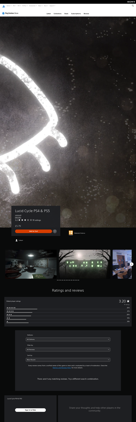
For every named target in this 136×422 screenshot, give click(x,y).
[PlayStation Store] (11, 11)
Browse (86, 12)
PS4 (19, 5)
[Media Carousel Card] (31, 262)
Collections (57, 12)
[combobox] (68, 337)
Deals (66, 12)
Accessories (32, 5)
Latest (49, 12)
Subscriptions (76, 12)
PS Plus (24, 5)
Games (8, 5)
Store (45, 5)
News (39, 5)
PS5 (14, 5)
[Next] (131, 262)
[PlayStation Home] (3, 6)
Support (52, 5)
